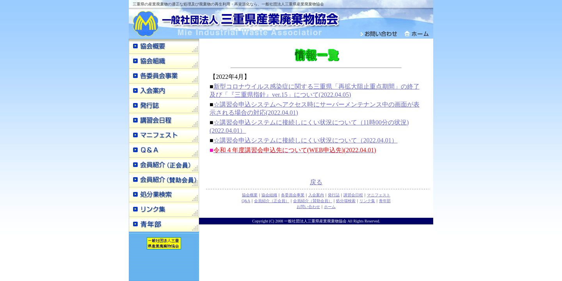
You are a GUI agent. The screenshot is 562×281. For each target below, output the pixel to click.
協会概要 (250, 195)
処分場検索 (346, 201)
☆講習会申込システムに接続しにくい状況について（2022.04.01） (305, 140)
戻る (316, 182)
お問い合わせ (308, 207)
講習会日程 (353, 195)
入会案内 (316, 195)
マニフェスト (378, 195)
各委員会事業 (292, 195)
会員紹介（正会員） (271, 201)
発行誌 (334, 195)
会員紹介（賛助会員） (312, 201)
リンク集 (367, 201)
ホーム (330, 207)
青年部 (385, 201)
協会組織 (269, 195)
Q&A (246, 201)
